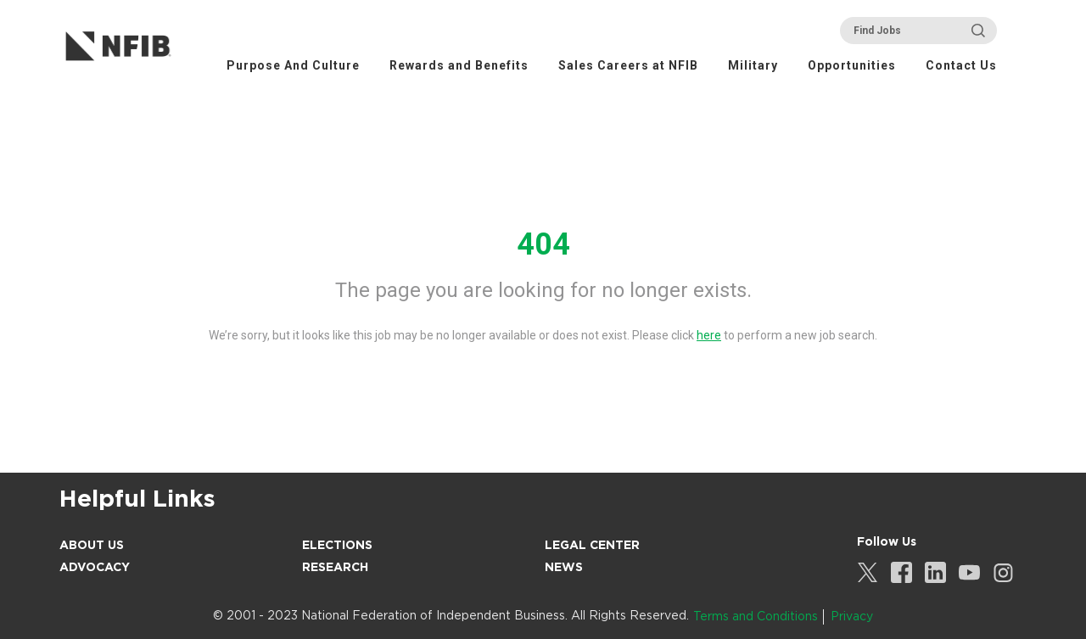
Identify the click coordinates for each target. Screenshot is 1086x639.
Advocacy (94, 567)
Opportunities (852, 65)
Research (335, 567)
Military (753, 65)
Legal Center (592, 545)
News (564, 567)
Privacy (852, 616)
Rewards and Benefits (459, 65)
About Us (91, 545)
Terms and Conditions (755, 616)
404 (543, 244)
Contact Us (961, 65)
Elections (337, 545)
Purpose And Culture (293, 65)
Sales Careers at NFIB (628, 65)
